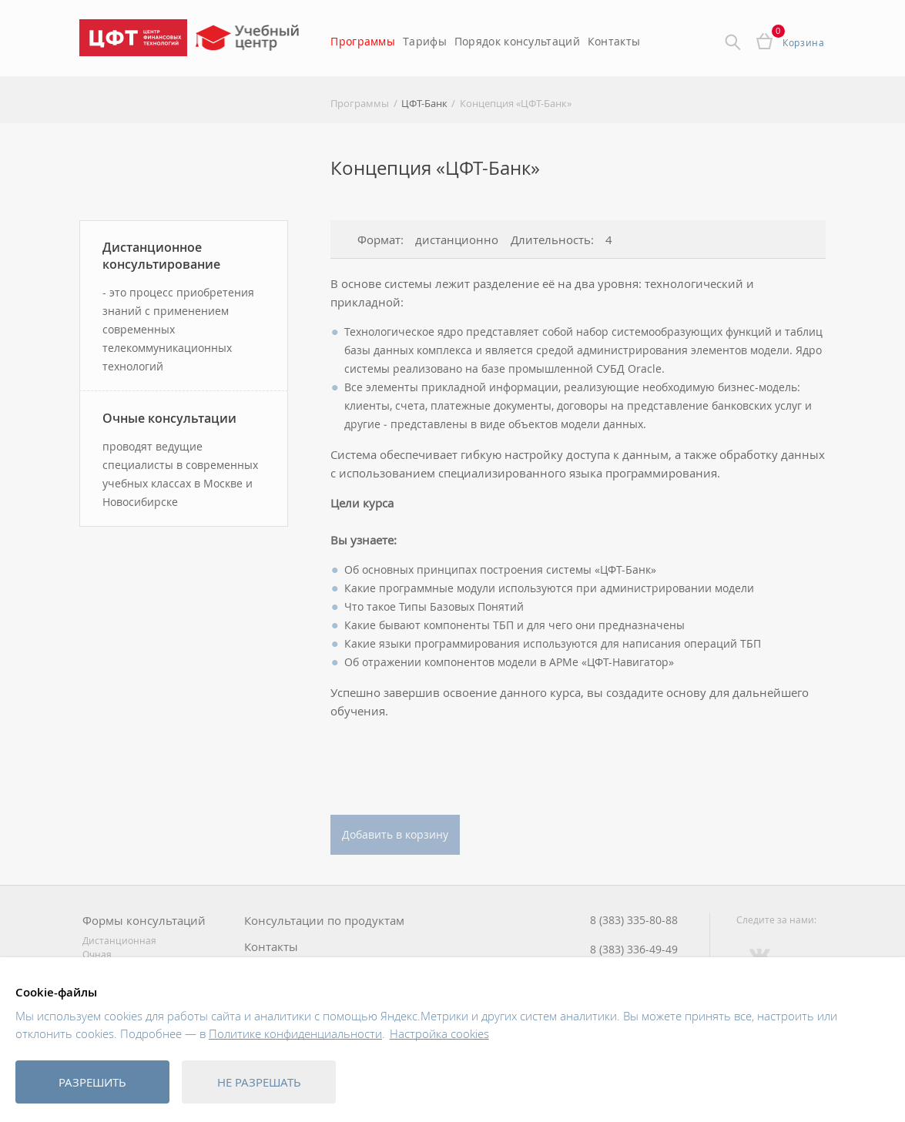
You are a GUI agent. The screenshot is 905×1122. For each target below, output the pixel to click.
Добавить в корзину (395, 834)
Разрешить (92, 1082)
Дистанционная (119, 940)
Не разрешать (259, 1082)
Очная (97, 954)
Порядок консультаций (517, 41)
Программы (362, 41)
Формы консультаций (144, 920)
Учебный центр (249, 43)
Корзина (803, 42)
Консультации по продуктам (324, 920)
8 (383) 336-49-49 (634, 949)
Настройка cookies (439, 1033)
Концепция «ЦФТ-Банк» (515, 103)
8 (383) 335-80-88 (634, 920)
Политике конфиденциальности (295, 1033)
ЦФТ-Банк (424, 103)
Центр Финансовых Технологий (133, 37)
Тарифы (425, 41)
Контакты (614, 41)
